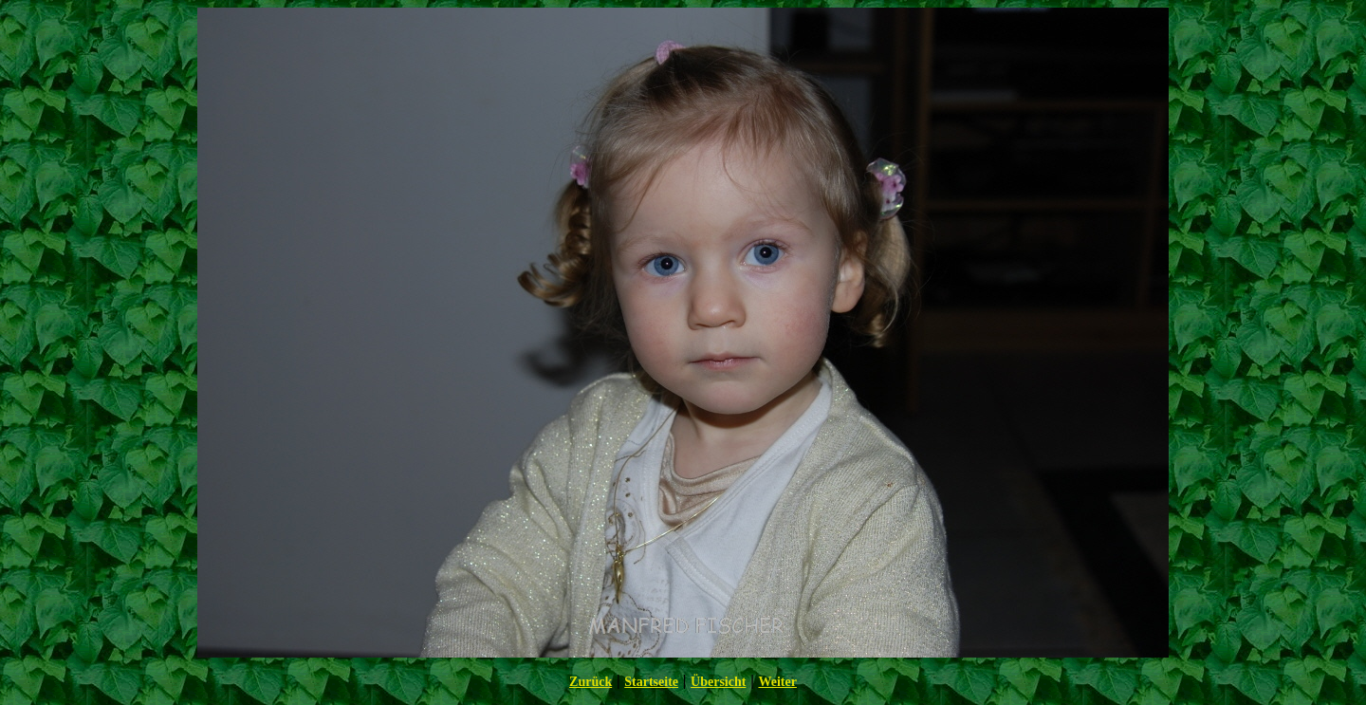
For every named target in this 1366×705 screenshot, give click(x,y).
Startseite (651, 682)
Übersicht (718, 682)
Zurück (590, 682)
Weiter (777, 682)
